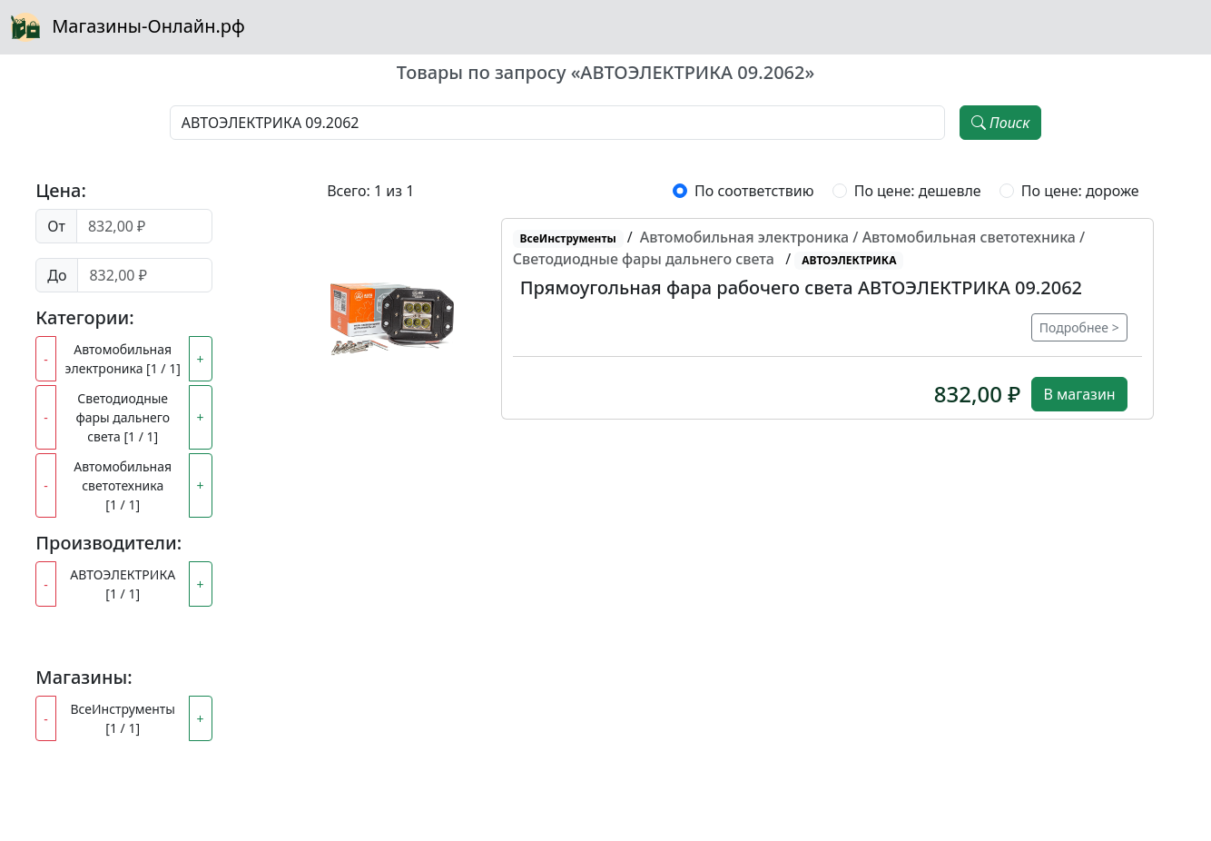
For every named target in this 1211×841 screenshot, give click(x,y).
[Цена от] (144, 226)
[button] (392, 319)
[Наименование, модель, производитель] (557, 122)
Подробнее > (1079, 327)
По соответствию (753, 191)
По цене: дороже (1080, 191)
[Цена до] (144, 275)
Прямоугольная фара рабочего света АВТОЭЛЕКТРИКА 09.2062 (801, 287)
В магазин (1079, 394)
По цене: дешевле (917, 191)
